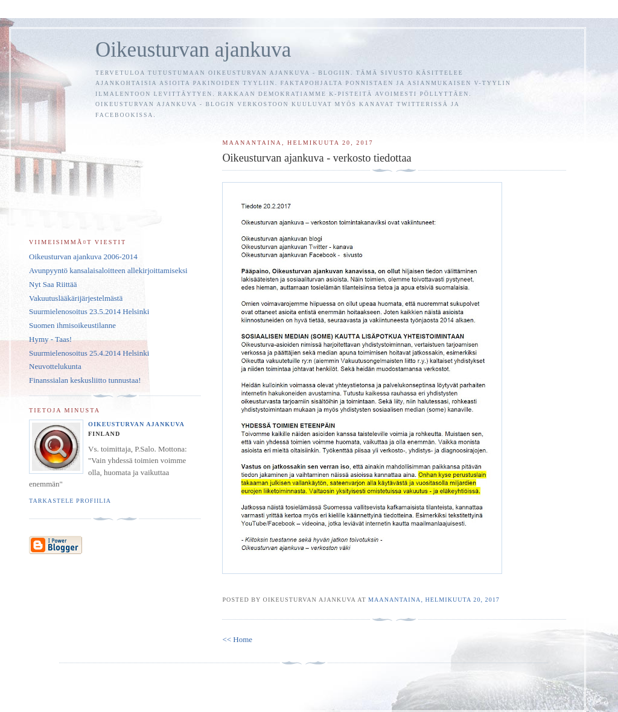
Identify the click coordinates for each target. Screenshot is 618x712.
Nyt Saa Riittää (53, 284)
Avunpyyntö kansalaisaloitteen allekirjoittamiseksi (108, 270)
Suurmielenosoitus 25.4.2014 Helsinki (89, 353)
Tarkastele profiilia (70, 500)
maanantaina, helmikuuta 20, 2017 (434, 599)
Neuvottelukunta (55, 366)
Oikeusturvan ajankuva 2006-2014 (83, 256)
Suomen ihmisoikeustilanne (72, 325)
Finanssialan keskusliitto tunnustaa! (85, 380)
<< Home (237, 639)
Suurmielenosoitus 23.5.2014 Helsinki (89, 311)
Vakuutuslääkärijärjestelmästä (76, 298)
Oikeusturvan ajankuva (193, 49)
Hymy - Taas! (50, 339)
